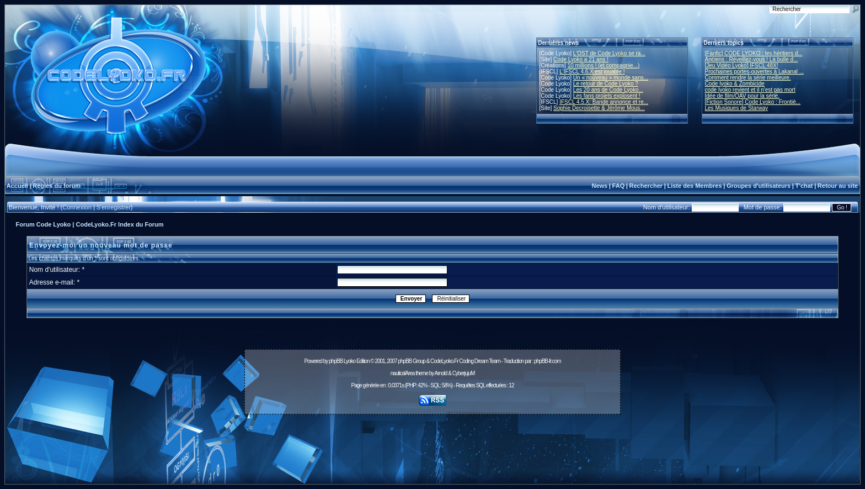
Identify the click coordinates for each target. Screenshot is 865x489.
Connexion (77, 207)
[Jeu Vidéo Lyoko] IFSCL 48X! (741, 65)
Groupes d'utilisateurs (759, 185)
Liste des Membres (694, 185)
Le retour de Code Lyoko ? (605, 84)
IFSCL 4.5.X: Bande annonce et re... (603, 102)
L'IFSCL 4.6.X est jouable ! (591, 72)
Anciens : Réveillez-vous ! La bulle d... (751, 59)
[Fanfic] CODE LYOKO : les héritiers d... (754, 53)
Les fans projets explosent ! (606, 96)
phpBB (336, 361)
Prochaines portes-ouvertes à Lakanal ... (754, 72)
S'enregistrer (114, 207)
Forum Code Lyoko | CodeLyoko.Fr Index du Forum (90, 224)
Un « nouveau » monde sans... (610, 78)
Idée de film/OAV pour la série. (742, 96)
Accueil (17, 185)
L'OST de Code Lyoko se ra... (609, 53)
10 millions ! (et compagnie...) (604, 65)
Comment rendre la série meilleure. (748, 78)
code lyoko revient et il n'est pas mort (750, 90)
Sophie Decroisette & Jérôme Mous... (599, 108)
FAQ (618, 185)
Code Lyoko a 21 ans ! (580, 59)
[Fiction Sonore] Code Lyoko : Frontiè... (753, 102)
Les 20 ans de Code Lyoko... (608, 90)
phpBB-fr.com (547, 361)
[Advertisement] (432, 443)
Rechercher (646, 185)
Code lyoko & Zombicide (735, 84)
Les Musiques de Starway (736, 108)
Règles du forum (57, 185)
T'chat (804, 185)
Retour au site (838, 185)
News (599, 185)
